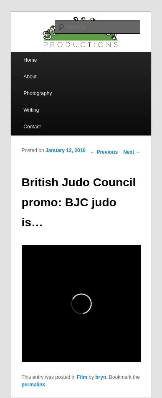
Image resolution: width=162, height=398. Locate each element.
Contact (31, 127)
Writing (31, 110)
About (29, 77)
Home (30, 60)
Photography (37, 93)
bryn (100, 377)
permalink (34, 385)
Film (82, 377)
